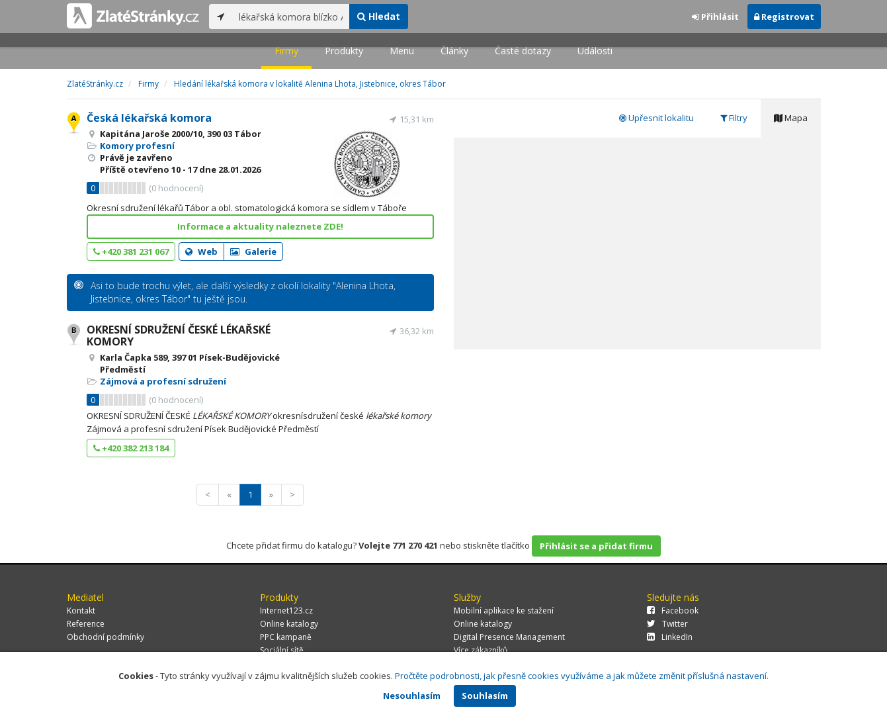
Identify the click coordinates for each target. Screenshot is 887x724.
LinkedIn (670, 637)
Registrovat (784, 17)
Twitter (667, 623)
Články (454, 50)
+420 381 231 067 (131, 251)
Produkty (344, 50)
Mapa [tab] (791, 118)
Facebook (672, 610)
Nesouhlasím (412, 695)
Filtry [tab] (733, 118)
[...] (291, 16)
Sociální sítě (282, 650)
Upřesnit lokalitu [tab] (656, 118)
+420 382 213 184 (131, 448)
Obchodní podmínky (105, 637)
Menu (402, 50)
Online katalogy (289, 623)
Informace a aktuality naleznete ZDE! (260, 226)
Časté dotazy (523, 50)
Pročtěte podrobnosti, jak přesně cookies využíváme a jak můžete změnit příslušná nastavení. (582, 676)
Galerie (253, 251)
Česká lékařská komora (149, 118)
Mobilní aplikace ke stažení (504, 610)
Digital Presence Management (509, 637)
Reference (86, 623)
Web (201, 251)
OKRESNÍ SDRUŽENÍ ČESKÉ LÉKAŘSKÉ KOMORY (179, 335)
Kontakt (81, 610)
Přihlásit (715, 17)
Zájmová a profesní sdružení (163, 381)
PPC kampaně (286, 637)
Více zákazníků (480, 650)
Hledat (378, 16)
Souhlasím (485, 695)
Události (594, 50)
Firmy (286, 50)
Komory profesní (137, 146)
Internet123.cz (286, 610)
